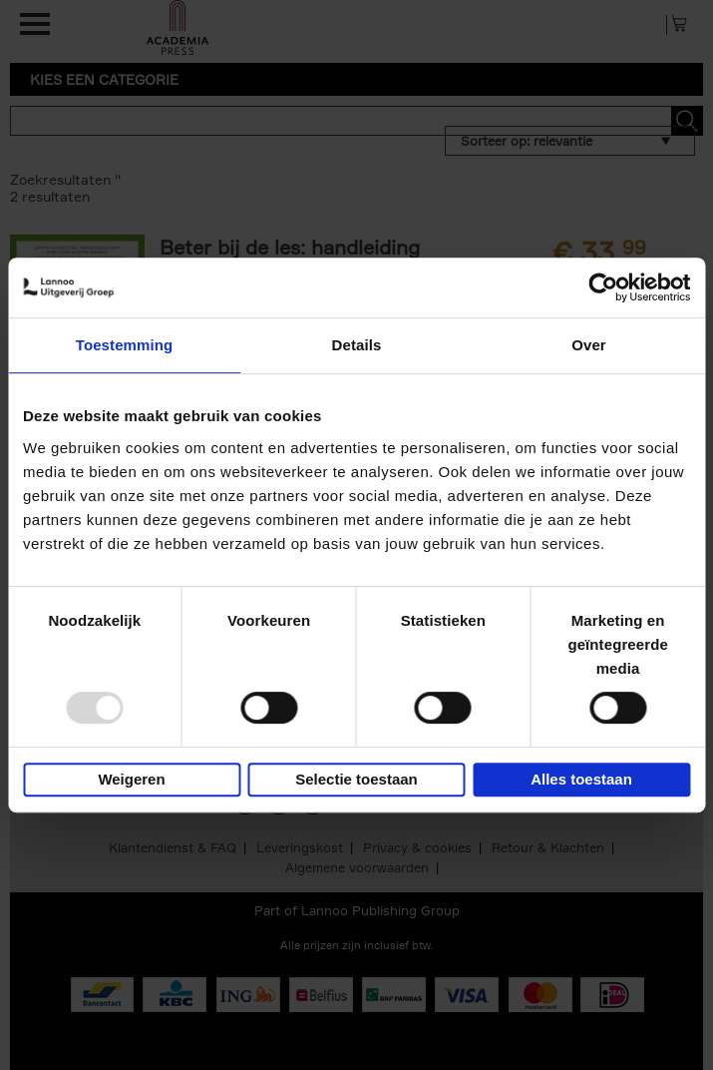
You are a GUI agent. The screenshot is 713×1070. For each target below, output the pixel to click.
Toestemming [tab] (125, 344)
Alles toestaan (581, 779)
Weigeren (131, 779)
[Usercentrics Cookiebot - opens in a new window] (603, 287)
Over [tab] (588, 344)
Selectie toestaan (356, 779)
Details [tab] (357, 344)
